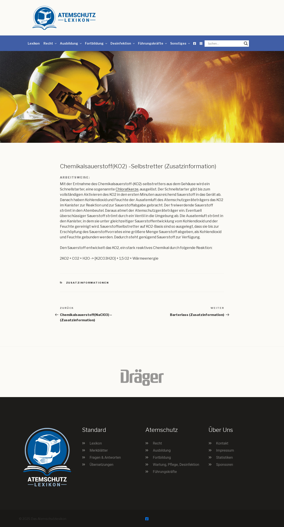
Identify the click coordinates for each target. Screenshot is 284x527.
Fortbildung (96, 43)
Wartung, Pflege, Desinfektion (176, 464)
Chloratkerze (127, 189)
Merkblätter (99, 450)
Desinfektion (122, 43)
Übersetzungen (101, 464)
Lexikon (34, 43)
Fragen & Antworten (105, 457)
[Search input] (225, 43)
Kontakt (222, 443)
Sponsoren (224, 464)
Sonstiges (180, 43)
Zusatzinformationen (87, 282)
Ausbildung (71, 43)
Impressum (225, 450)
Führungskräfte (153, 43)
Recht (50, 43)
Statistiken (224, 457)
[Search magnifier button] (246, 43)
